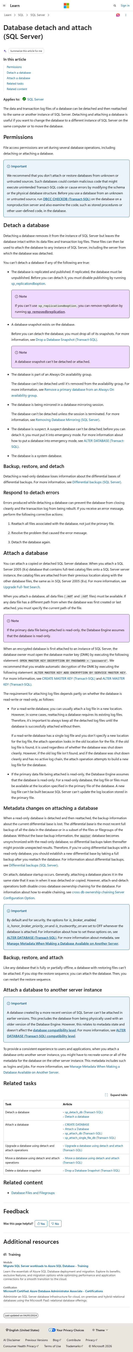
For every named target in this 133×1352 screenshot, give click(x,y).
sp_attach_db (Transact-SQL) (83, 1133)
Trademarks (73, 1346)
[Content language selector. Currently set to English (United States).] (22, 1330)
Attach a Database (77, 1129)
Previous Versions (36, 1340)
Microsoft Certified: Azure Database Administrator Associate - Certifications (53, 1291)
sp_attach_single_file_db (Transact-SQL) (90, 1138)
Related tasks (15, 83)
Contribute (74, 1340)
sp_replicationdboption (28, 283)
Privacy (90, 1340)
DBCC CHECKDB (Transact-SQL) (66, 199)
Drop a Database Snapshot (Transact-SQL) (66, 339)
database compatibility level (54, 1030)
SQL (21, 15)
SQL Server (38, 15)
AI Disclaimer (11, 1340)
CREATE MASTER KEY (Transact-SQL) (68, 678)
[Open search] (115, 5)
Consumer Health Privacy (19, 1346)
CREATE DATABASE (77, 1124)
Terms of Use (52, 1346)
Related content (17, 89)
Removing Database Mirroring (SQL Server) (67, 419)
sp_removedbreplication (46, 311)
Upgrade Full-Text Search (21, 587)
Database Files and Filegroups (33, 1192)
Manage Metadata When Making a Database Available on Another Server (62, 943)
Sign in (125, 5)
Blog (56, 1340)
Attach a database (18, 78)
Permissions (14, 67)
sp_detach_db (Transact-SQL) (84, 1112)
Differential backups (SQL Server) (96, 482)
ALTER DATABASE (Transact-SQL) (31, 937)
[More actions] (126, 15)
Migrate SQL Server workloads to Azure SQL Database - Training (45, 1266)
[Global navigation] (4, 5)
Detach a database (19, 72)
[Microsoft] (66, 5)
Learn (7, 15)
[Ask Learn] (118, 15)
